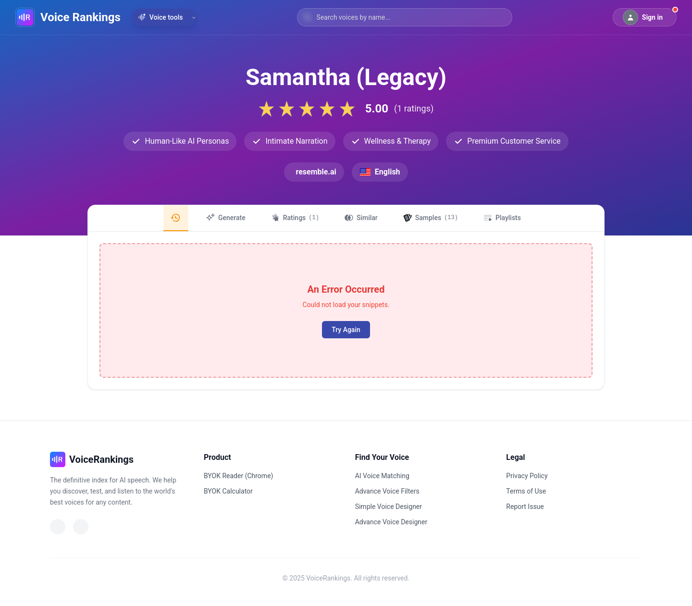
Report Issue (525, 506)
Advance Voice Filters (387, 491)
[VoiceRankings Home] (25, 17)
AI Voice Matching (382, 476)
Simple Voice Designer (388, 506)
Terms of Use (526, 491)
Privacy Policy (526, 476)
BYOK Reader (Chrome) (238, 476)
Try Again (346, 330)
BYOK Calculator (228, 491)
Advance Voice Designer (391, 522)
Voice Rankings (80, 17)
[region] (346, 218)
